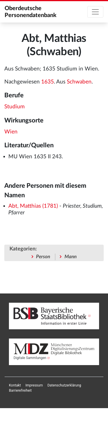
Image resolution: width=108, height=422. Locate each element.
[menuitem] (15, 385)
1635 (47, 82)
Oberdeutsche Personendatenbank (30, 11)
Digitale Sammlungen (30, 358)
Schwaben (79, 82)
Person (43, 256)
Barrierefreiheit (20, 390)
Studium (14, 106)
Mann (71, 256)
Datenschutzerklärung (64, 385)
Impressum (34, 385)
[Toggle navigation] (95, 12)
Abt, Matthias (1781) (33, 206)
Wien (11, 132)
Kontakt (15, 385)
